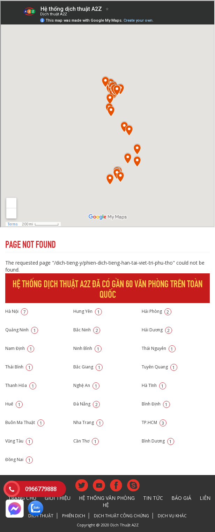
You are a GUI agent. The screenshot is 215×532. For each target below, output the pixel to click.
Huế (14, 404)
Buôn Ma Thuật (24, 422)
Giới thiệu (58, 498)
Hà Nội (16, 311)
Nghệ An (86, 385)
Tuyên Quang (159, 367)
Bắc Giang (88, 367)
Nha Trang (88, 422)
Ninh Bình (87, 348)
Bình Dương (158, 441)
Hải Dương (157, 330)
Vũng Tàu (19, 441)
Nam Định (19, 348)
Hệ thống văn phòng (107, 498)
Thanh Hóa (20, 385)
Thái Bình (19, 367)
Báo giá (181, 498)
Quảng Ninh (21, 330)
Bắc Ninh (86, 330)
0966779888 (41, 489)
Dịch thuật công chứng (121, 516)
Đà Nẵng (86, 404)
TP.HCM (154, 422)
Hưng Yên (87, 311)
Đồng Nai (19, 459)
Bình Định (156, 404)
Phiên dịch (73, 516)
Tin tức (153, 498)
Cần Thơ (86, 441)
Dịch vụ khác (172, 516)
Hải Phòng (156, 311)
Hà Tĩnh (154, 385)
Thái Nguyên (159, 348)
